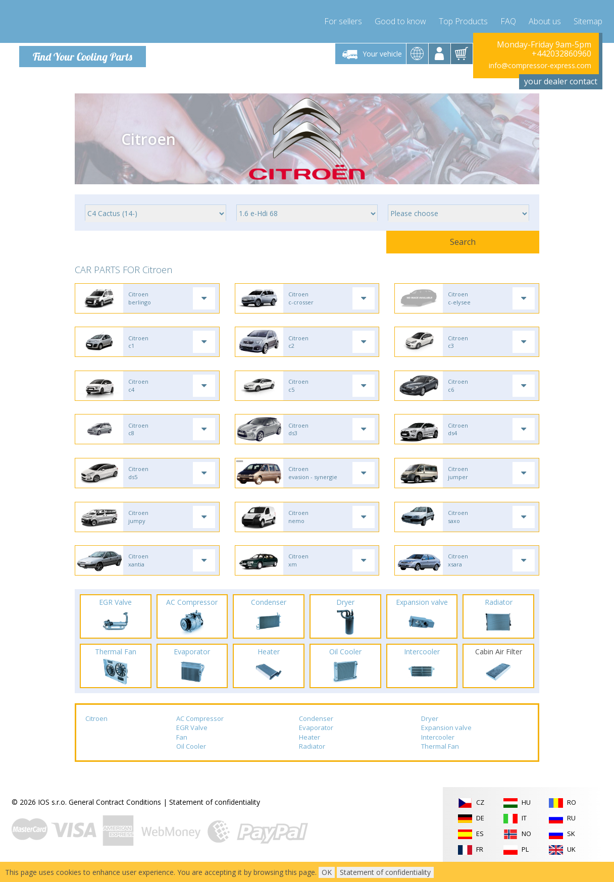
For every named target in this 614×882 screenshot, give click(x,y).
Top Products (463, 20)
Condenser (316, 730)
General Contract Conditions (115, 814)
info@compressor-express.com (540, 65)
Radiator (312, 758)
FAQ (508, 20)
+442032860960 (561, 53)
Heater (309, 749)
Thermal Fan (440, 758)
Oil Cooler (191, 758)
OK (327, 872)
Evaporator (316, 739)
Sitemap (588, 20)
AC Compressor (200, 730)
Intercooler (437, 749)
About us (545, 20)
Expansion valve (446, 739)
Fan (181, 749)
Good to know (400, 20)
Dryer (429, 730)
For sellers (343, 20)
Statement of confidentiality (214, 814)
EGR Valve (192, 739)
